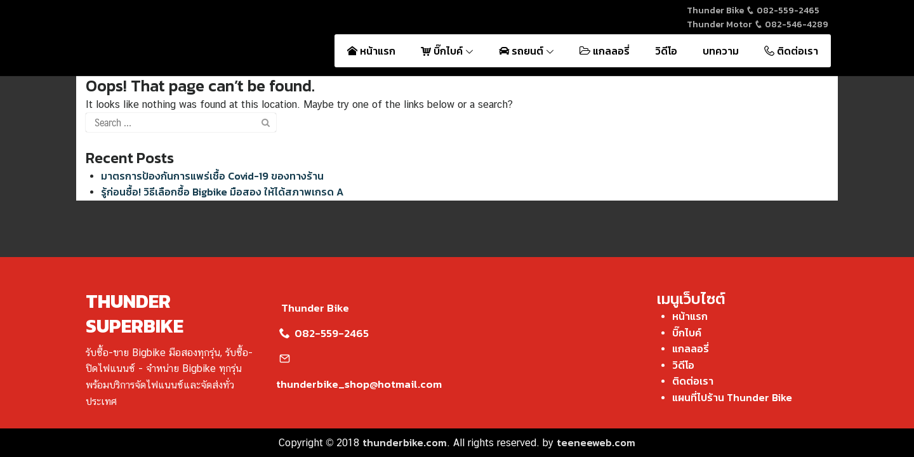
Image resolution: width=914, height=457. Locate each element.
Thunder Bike (312, 308)
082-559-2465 (782, 10)
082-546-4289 (791, 24)
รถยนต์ (526, 50)
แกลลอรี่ (605, 50)
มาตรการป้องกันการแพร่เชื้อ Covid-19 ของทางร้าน (212, 175)
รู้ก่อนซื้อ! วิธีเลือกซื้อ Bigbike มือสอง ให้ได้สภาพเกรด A (222, 191)
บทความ (721, 50)
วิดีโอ (666, 50)
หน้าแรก (371, 50)
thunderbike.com (404, 442)
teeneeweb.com (596, 442)
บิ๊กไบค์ (447, 50)
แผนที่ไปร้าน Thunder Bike (732, 397)
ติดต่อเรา (791, 50)
